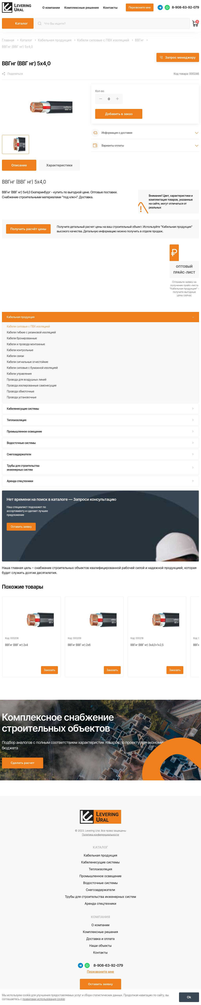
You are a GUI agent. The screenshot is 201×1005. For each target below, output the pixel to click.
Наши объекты (100, 947)
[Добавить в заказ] (118, 114)
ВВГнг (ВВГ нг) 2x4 (16, 645)
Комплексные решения (82, 7)
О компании (51, 7)
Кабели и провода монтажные (26, 344)
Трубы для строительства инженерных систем (23, 467)
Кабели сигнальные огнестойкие (27, 362)
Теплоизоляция (16, 420)
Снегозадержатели (19, 454)
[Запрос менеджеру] (177, 57)
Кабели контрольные (20, 350)
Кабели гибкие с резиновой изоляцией (31, 332)
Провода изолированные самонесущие (32, 385)
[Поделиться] (12, 74)
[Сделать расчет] (22, 764)
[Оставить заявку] (21, 527)
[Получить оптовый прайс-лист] (184, 271)
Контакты (111, 7)
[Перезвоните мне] (139, 8)
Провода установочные (21, 397)
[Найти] (40, 24)
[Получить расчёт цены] (28, 229)
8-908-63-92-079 (185, 7)
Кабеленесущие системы (23, 408)
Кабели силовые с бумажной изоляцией (32, 368)
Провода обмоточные (20, 391)
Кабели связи (15, 356)
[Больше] (117, 99)
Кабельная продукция (21, 317)
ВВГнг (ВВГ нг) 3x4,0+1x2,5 (147, 645)
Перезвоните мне (100, 973)
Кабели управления (19, 373)
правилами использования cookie (43, 999)
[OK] (189, 997)
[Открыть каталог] (18, 23)
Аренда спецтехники (20, 481)
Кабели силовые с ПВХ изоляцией (28, 326)
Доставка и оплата (100, 940)
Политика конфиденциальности (100, 835)
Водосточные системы (21, 443)
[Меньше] (100, 99)
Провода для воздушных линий (26, 379)
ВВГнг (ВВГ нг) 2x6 (79, 645)
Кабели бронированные (22, 338)
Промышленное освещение (24, 431)
